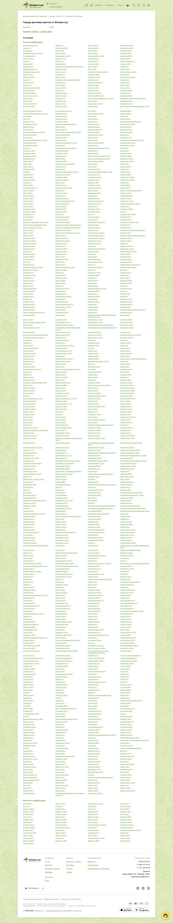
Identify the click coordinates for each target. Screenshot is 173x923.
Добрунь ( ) (28, 204)
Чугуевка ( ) (93, 748)
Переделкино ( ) (29, 506)
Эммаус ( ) (125, 767)
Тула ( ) (58, 698)
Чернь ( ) (125, 743)
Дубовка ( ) (61, 209)
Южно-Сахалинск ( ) (30, 775)
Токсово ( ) (28, 690)
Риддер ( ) (28, 830)
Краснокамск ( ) (127, 327)
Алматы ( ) (125, 806)
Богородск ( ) (29, 106)
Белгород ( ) (60, 90)
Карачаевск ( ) (94, 272)
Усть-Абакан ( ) (61, 711)
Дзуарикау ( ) (28, 198)
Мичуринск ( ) (93, 401)
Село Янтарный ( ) (94, 611)
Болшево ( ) (93, 106)
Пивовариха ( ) (29, 516)
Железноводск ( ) (62, 222)
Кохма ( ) (125, 315)
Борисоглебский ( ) (96, 113)
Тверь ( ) (123, 682)
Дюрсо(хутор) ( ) (29, 212)
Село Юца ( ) (28, 611)
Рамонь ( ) (28, 555)
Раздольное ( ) (94, 553)
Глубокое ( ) (61, 814)
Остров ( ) (60, 492)
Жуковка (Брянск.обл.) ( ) (33, 227)
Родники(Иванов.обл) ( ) (32, 563)
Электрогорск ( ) (127, 764)
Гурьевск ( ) (125, 185)
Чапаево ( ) (125, 732)
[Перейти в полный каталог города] (33, 5)
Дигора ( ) (93, 814)
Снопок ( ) (93, 627)
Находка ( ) (124, 425)
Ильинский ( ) (61, 251)
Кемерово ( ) (92, 278)
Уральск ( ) (59, 838)
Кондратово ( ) (126, 304)
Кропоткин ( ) (28, 340)
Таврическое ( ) (95, 677)
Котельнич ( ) (29, 315)
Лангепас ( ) (126, 353)
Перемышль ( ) (62, 506)
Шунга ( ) (27, 761)
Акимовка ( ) (126, 51)
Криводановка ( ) (95, 337)
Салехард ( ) (92, 582)
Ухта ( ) (26, 716)
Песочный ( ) (28, 511)
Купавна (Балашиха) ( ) (64, 345)
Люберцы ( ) (60, 374)
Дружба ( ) (125, 206)
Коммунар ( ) (126, 302)
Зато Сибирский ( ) (96, 235)
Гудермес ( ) (61, 185)
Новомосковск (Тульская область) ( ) (133, 455)
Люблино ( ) (126, 374)
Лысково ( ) (27, 372)
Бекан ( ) (125, 88)
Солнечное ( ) (29, 635)
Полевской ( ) (126, 524)
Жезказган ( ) (93, 817)
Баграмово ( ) (94, 77)
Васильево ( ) (126, 127)
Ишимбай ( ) (125, 257)
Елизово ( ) (28, 217)
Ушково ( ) (93, 716)
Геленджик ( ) (60, 169)
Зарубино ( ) (28, 235)
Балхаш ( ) (93, 811)
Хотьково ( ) (126, 724)
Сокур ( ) (28, 632)
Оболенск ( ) (94, 477)
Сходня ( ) (92, 674)
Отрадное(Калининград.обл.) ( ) (132, 495)
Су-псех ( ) (125, 669)
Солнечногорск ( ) (94, 632)
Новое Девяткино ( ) (30, 453)
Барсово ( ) (60, 85)
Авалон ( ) (27, 48)
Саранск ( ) (59, 587)
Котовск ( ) (60, 315)
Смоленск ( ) (92, 624)
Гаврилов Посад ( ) (96, 161)
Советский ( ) (60, 630)
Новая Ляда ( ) (29, 443)
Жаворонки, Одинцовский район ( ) (36, 222)
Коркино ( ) (61, 310)
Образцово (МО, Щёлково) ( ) (33, 479)
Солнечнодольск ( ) (128, 632)
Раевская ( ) (27, 553)
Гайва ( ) (92, 164)
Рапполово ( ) (61, 555)
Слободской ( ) (62, 624)
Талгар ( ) (60, 833)
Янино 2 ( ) (27, 788)
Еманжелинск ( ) (62, 217)
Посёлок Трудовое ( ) (127, 532)
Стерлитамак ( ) (127, 663)
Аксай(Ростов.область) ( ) (33, 53)
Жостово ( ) (125, 225)
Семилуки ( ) (61, 614)
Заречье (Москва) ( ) (96, 233)
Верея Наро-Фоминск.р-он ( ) (34, 132)
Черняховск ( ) (29, 745)
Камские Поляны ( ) (128, 267)
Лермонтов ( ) (94, 359)
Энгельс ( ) (28, 769)
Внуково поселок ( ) (30, 145)
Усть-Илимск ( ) (95, 711)
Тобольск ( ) (92, 687)
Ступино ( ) (93, 669)
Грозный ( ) (27, 182)
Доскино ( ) (61, 206)
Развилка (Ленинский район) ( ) (66, 553)
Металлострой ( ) (127, 393)
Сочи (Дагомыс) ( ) (63, 645)
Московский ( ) (126, 406)
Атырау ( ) (92, 809)
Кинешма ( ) (92, 283)
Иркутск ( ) (92, 254)
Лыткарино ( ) (61, 372)
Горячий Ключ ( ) (127, 177)
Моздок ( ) (125, 401)
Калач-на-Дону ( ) (95, 262)
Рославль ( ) (126, 566)
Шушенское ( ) (94, 761)
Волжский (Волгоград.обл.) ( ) (66, 148)
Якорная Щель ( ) (127, 783)
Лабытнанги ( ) (29, 353)
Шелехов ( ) (126, 753)
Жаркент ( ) (60, 817)
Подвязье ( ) (60, 522)
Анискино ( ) (28, 64)
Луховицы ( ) (126, 369)
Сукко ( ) (60, 671)
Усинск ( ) (124, 706)
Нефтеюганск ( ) (29, 433)
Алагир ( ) (60, 53)
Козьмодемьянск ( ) (63, 296)
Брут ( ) (92, 116)
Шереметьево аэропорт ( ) (65, 756)
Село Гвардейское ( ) (127, 600)
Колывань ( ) (126, 299)
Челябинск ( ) (28, 740)
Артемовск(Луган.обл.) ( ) (31, 72)
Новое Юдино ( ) (61, 453)
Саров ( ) (60, 590)
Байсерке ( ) (61, 811)
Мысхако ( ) (60, 417)
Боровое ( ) (126, 113)
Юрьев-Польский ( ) (31, 780)
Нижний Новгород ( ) (30, 435)
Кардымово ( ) (29, 275)
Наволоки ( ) (60, 420)
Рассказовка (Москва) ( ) (97, 555)
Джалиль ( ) (29, 196)
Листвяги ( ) (125, 364)
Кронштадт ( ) (126, 337)
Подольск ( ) (126, 522)
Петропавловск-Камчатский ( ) (99, 514)
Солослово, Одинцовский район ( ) (35, 637)
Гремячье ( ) (94, 180)
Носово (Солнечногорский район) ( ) (100, 474)
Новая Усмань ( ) (62, 443)
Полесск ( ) (28, 527)
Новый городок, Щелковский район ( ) (68, 471)
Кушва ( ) (93, 351)
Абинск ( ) (93, 45)
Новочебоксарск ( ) (128, 466)
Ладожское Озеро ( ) (63, 353)
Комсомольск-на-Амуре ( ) (64, 304)
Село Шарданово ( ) (127, 608)
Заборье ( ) (28, 230)
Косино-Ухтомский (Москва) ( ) (34, 312)
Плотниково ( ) (94, 519)
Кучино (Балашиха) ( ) (63, 351)
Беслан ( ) (27, 101)
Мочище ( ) (93, 409)
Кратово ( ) (60, 337)
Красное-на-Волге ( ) (31, 327)
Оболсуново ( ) (127, 477)
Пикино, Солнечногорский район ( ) (68, 516)
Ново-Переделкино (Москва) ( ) (131, 443)
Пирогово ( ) (125, 516)
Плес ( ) (60, 519)
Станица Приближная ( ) (128, 658)
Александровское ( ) (96, 56)
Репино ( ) (60, 558)
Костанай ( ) (29, 825)
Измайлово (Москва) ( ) (96, 249)
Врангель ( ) (126, 156)
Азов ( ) (59, 51)
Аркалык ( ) (28, 809)
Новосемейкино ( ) (95, 458)
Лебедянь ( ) (29, 356)
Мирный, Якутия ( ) (94, 398)
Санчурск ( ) (29, 587)
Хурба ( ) (60, 727)
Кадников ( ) (126, 259)
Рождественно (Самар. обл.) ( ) (99, 563)
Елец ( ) (91, 214)
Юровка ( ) (125, 777)
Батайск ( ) (125, 85)
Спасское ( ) (126, 651)
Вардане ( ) (28, 127)
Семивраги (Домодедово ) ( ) (33, 614)
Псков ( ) (91, 543)
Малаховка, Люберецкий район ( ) (35, 382)
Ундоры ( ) (125, 703)
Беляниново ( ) (126, 96)
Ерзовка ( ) (125, 217)
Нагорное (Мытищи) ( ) (96, 420)
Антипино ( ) (60, 64)
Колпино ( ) (60, 299)
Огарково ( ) (60, 482)
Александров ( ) (29, 56)
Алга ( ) (92, 806)
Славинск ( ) (94, 622)
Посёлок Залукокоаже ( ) (96, 530)
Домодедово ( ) (95, 204)
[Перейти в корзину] (144, 5)
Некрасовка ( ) (126, 427)
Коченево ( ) (61, 320)
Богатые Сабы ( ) (95, 104)
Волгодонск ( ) (93, 145)
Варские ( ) (60, 127)
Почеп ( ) (28, 535)
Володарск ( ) (29, 151)
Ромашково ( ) (94, 566)
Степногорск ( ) (30, 833)
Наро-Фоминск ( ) (126, 422)
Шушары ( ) (60, 761)
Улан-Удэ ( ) (60, 703)
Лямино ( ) (93, 377)
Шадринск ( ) (94, 751)
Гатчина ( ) (125, 166)
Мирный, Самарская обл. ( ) (66, 398)
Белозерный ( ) (30, 93)
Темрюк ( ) (28, 687)
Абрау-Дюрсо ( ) (127, 45)
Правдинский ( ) (127, 535)
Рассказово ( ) (126, 555)
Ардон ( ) (93, 66)
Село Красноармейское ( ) (129, 603)
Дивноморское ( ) (62, 198)
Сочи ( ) (91, 643)
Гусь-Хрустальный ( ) (30, 188)
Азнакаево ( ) (28, 51)
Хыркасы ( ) (28, 730)
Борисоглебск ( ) (61, 113)
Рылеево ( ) (126, 577)
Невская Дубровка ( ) (63, 427)
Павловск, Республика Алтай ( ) (35, 500)
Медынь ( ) (93, 390)
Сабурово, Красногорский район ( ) (100, 579)
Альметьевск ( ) (93, 59)
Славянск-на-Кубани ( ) (31, 624)
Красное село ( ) (127, 325)
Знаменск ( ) (61, 243)
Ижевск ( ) (92, 246)
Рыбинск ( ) (28, 577)
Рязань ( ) (59, 579)
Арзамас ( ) (124, 66)
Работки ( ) (93, 550)
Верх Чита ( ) (94, 132)
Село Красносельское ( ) (31, 606)
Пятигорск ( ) (60, 550)
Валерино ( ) (94, 124)
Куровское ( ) (61, 348)
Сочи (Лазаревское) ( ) (129, 645)
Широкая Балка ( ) (127, 756)
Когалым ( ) (28, 296)
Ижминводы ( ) (127, 246)
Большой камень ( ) (63, 111)
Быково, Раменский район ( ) (65, 124)
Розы (47, 881)
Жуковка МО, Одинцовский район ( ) (68, 227)
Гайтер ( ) (28, 166)
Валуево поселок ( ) (128, 124)
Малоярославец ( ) (62, 382)
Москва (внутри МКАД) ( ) (96, 406)
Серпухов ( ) (92, 619)
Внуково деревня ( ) (128, 143)
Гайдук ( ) (124, 164)
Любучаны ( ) (61, 377)
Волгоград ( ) (60, 145)
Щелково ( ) (60, 764)
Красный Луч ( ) (95, 335)
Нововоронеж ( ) (127, 447)
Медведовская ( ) (127, 388)
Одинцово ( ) (93, 482)
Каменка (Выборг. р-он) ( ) (130, 265)
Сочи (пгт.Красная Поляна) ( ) (66, 651)
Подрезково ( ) (29, 524)
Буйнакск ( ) (29, 121)
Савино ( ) (125, 579)
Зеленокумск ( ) (95, 241)
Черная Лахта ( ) (30, 743)
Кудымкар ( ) (60, 343)
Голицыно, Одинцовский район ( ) (100, 172)
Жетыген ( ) (126, 817)
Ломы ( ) (125, 367)
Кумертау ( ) (28, 345)
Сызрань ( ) (124, 674)
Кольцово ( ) (29, 302)
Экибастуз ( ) (28, 843)
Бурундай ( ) (28, 814)
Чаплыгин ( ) (60, 735)
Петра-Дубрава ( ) (95, 511)
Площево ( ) (124, 519)
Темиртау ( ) (61, 835)
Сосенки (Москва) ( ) (128, 637)
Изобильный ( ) (127, 249)
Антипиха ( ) (94, 64)
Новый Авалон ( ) (94, 469)
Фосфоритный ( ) (95, 719)
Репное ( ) (93, 558)
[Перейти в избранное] (139, 5)
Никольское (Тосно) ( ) (97, 438)
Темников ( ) (126, 685)
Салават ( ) (59, 582)
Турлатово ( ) (93, 698)
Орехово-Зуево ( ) (95, 490)
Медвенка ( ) (29, 390)
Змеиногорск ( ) (30, 243)
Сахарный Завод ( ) (128, 590)
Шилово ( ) (93, 756)
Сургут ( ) (124, 671)
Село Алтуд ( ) (60, 600)
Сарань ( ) (60, 830)
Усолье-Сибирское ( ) (127, 708)
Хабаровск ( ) (93, 722)
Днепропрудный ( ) (96, 201)
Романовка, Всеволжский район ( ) (35, 566)
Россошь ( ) (28, 569)
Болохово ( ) (61, 106)
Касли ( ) (124, 275)
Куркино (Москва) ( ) (31, 348)
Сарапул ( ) (92, 587)
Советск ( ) (125, 627)
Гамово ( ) (60, 166)
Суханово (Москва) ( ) (64, 674)
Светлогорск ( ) (95, 592)
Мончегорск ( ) (29, 406)
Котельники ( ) (126, 312)
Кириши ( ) (93, 286)
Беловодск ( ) (126, 90)
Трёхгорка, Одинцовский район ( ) (100, 695)
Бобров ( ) (60, 104)
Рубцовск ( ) (125, 571)
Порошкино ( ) (60, 530)
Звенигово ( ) (29, 238)
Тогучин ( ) (125, 687)
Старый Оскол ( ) (94, 663)
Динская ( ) (125, 198)
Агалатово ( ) (93, 48)
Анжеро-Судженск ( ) (127, 61)
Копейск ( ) (93, 307)
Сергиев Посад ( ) (126, 614)
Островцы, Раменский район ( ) (131, 492)
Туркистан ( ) (28, 838)
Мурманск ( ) (92, 412)
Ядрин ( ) (28, 783)
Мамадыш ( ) (126, 382)
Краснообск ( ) (29, 332)
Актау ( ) (26, 806)
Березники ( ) (60, 98)
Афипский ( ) (94, 74)
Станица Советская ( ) (31, 661)
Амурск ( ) (125, 59)
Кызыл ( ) (125, 351)
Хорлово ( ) (93, 724)
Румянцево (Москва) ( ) (64, 574)
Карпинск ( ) (60, 275)
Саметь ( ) (92, 584)
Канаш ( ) (91, 270)
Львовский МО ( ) (95, 372)
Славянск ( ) (126, 622)
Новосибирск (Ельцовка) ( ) (98, 461)
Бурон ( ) (93, 121)
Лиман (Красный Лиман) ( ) (98, 361)
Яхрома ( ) (93, 791)
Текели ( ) (28, 835)
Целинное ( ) (94, 730)
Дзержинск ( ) (93, 196)
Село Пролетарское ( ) (63, 606)
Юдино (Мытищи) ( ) (95, 772)
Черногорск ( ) (94, 743)
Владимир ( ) (93, 140)
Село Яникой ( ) (61, 611)
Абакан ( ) (59, 45)
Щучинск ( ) (125, 841)
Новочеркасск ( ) (29, 469)
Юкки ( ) (91, 775)
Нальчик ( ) (93, 422)
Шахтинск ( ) (61, 841)
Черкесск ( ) (93, 740)
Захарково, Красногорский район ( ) (132, 235)
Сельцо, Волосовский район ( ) (132, 611)
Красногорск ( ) (126, 322)
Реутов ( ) (125, 558)
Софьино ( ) (61, 643)
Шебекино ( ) (94, 753)
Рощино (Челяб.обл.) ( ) (32, 571)
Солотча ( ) (61, 637)
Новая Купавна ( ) (127, 438)
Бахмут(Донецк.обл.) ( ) (32, 88)
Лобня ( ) (59, 367)
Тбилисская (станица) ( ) (97, 682)
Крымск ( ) (92, 340)
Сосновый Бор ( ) (127, 640)
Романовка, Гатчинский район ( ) (67, 566)
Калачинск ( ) (126, 262)
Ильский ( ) (93, 251)
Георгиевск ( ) (94, 169)
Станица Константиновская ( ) (33, 658)
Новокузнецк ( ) (28, 455)
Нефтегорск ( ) (94, 430)
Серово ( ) (60, 619)
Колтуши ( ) (93, 299)
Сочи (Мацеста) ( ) (62, 648)
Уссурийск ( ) (28, 711)
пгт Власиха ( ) (29, 793)
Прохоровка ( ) (62, 543)
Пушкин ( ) (60, 545)
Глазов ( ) (27, 172)
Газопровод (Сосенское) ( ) (65, 164)
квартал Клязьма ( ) (128, 791)
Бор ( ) (92, 111)
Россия (51, 27)
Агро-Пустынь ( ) (127, 48)
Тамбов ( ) (124, 679)
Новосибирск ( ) (28, 461)
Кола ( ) (124, 296)
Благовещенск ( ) (126, 101)
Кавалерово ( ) (94, 259)
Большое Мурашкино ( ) (32, 111)
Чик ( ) (92, 745)
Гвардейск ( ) (29, 169)
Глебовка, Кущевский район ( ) (67, 172)
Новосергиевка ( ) (126, 458)
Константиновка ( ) (63, 307)
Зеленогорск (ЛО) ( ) (96, 238)
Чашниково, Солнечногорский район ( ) (102, 735)
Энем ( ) (60, 769)
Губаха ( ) (124, 182)
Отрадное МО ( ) (94, 495)
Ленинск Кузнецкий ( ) (64, 359)
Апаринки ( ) (28, 66)
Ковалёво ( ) (92, 294)
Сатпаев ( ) (93, 830)
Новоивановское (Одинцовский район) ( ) (102, 453)
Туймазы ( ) (27, 698)
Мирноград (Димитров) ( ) (33, 398)
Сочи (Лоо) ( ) (29, 648)
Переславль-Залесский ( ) (130, 506)
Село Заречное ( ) (61, 603)
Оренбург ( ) (60, 490)
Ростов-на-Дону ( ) (94, 569)
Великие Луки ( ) (61, 129)
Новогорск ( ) (61, 450)
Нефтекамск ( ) (125, 430)
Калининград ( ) (28, 265)
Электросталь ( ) (29, 767)
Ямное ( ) (93, 785)
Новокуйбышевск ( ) (63, 455)
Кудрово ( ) (27, 343)
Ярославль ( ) (28, 791)
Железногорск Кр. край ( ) (96, 222)
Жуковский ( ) (94, 227)
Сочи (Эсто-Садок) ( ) (31, 651)
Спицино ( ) (28, 655)
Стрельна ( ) (93, 666)
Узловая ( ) (27, 703)
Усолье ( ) (92, 708)
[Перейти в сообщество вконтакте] (138, 888)
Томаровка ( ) (94, 690)
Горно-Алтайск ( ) (94, 174)
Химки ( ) (59, 724)
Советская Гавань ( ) (30, 630)
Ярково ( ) (93, 788)
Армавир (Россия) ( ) (30, 69)
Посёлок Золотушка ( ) (128, 530)
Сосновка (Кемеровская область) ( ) (68, 640)
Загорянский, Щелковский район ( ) (132, 230)
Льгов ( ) (125, 372)
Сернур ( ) (125, 616)
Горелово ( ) (28, 174)
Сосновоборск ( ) (95, 640)
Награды (48, 872)
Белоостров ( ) (61, 93)
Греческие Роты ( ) (127, 180)
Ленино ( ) (125, 356)
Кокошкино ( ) (94, 296)
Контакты (49, 865)
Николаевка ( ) (29, 438)
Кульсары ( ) (61, 825)
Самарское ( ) (61, 584)
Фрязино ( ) (28, 722)
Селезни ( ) (28, 600)
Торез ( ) (91, 692)
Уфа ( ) (123, 714)
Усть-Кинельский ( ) (31, 714)
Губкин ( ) (28, 185)
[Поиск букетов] (134, 5)
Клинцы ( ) (28, 294)
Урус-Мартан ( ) (61, 706)
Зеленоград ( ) (126, 238)
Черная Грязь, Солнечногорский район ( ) (134, 740)
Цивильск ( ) (126, 730)
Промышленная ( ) (96, 540)
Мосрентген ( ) (61, 409)
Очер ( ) (92, 498)
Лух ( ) (92, 369)
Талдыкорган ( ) (93, 833)
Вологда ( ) (124, 148)
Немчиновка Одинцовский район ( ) (35, 430)
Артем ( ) (125, 69)
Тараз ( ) (124, 833)
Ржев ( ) (123, 561)
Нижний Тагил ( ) (94, 435)
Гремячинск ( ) (62, 180)
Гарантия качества (52, 869)
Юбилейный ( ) (94, 769)
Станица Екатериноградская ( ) (130, 655)
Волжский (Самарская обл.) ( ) (99, 148)
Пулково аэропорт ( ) (128, 543)
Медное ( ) (60, 390)
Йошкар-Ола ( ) (28, 259)
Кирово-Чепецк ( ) (30, 288)
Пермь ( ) (26, 508)
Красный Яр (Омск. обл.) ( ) (130, 335)
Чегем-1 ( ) (59, 738)
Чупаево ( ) (60, 751)
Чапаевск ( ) (29, 735)
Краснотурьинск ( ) (94, 332)
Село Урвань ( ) (93, 606)
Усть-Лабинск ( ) (95, 714)
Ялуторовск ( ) (62, 785)
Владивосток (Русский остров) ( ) (35, 140)
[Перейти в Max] (148, 888)
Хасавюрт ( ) (29, 724)
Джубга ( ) (60, 196)
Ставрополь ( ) (93, 655)
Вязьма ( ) (28, 161)
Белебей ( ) (93, 90)
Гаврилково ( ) (61, 161)
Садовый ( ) (28, 582)
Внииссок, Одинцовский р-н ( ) (66, 143)
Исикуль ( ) (125, 254)
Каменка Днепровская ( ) (65, 267)
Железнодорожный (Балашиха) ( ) (35, 225)
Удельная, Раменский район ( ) (131, 700)
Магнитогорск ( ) (29, 380)
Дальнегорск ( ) (95, 188)
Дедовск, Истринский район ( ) (131, 190)
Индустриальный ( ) (128, 251)
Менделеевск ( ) (62, 393)
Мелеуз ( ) (28, 393)
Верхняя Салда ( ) (95, 135)
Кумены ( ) (125, 343)
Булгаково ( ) (61, 121)
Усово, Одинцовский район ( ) (66, 708)
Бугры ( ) (26, 119)
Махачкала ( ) (60, 388)
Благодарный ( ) (30, 104)
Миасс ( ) (26, 396)
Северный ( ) (126, 595)
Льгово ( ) (27, 374)
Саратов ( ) (124, 587)
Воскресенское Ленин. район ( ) (99, 156)
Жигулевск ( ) (93, 225)
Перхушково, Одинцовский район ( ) (100, 508)
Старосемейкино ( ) (31, 663)
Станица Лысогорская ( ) (96, 658)
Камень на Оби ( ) (95, 267)
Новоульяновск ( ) (63, 466)
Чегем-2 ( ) (92, 738)
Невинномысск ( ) (30, 427)
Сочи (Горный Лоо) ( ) (32, 645)
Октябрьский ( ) (30, 484)
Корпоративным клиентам (98, 869)
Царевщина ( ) (62, 730)
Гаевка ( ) (27, 164)
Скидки (69, 872)
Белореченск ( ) (95, 93)
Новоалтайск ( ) (62, 447)
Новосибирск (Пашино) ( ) (32, 463)
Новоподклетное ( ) (31, 458)
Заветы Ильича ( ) (63, 230)
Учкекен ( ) (60, 716)
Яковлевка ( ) (94, 783)
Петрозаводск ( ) (61, 514)
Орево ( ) (125, 487)
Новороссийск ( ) (61, 458)
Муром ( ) (59, 414)
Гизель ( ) (124, 169)
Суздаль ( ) (28, 671)
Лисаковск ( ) (29, 827)
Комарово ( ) (94, 302)
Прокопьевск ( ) (62, 540)
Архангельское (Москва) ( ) (98, 72)
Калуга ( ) (91, 265)
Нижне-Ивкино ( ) (62, 433)
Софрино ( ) (29, 643)
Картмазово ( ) (94, 275)
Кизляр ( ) (60, 280)
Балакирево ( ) (93, 80)
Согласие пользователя (71, 899)
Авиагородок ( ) (61, 48)
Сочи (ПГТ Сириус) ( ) (97, 648)
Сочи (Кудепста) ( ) (96, 645)
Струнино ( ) (60, 669)
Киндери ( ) (28, 283)
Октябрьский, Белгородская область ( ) (102, 484)
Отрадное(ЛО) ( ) (30, 498)
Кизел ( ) (125, 278)
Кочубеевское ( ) (95, 320)
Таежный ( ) (28, 679)
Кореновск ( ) (29, 310)
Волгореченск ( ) (127, 145)
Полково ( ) (61, 527)
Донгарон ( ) (28, 206)
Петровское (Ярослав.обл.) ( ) (34, 514)
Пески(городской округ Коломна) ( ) (133, 508)
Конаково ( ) (92, 304)
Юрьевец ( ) (61, 780)
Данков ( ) (125, 188)
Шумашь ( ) (93, 759)
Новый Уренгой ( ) (30, 471)
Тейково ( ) (28, 685)
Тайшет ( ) (59, 679)
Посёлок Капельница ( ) (31, 532)
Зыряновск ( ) (61, 819)
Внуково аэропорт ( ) (96, 143)
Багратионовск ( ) (127, 77)
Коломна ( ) (27, 299)
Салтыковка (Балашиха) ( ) (130, 582)
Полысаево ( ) (94, 527)
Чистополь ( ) (126, 745)
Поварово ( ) (29, 522)
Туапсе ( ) (124, 695)
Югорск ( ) (28, 772)
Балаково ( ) (125, 80)
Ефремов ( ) (126, 219)
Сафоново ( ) (94, 590)
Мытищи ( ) (93, 417)
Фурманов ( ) (61, 722)
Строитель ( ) (29, 669)
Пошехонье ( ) (62, 535)
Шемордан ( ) (29, 756)
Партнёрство (93, 865)
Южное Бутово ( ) (62, 775)
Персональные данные (32, 899)
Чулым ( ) (28, 751)
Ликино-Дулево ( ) (63, 361)
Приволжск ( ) (29, 537)
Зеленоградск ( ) (29, 241)
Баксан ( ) (27, 80)
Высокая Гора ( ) (127, 159)
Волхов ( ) (93, 151)
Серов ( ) (28, 619)
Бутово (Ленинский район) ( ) (130, 121)
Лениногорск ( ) (28, 359)
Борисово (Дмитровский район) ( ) (35, 113)
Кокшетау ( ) (126, 822)
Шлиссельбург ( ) (30, 759)
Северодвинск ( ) (29, 598)
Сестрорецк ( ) (29, 622)
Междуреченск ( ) (127, 390)
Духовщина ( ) (126, 209)
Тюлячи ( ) (28, 700)
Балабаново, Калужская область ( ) (67, 80)
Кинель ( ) (60, 283)
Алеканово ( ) (126, 53)
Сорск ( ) (93, 637)
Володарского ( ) (62, 151)
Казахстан (26, 27)
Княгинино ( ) (61, 294)
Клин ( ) (123, 291)
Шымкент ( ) (94, 841)
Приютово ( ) (29, 540)
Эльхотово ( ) (94, 767)
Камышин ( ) (61, 270)
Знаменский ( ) (94, 243)
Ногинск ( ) (93, 471)
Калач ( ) (60, 262)
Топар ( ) (125, 835)
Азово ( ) (93, 51)
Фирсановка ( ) (126, 716)
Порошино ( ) (29, 530)
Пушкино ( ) (93, 545)
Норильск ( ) (125, 471)
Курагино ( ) (94, 345)
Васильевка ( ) (94, 127)
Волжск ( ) (27, 148)
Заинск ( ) (28, 233)
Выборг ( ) (60, 159)
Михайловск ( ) (61, 401)
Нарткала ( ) (27, 425)
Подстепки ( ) (61, 524)
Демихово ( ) (61, 193)
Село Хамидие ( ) (29, 608)
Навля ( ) (28, 420)
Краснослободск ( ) (62, 332)
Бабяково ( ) (29, 77)
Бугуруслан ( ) (93, 119)
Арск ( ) (92, 69)
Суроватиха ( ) (29, 674)
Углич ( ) (92, 700)
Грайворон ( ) (29, 180)
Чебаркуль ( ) (126, 735)
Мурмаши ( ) (126, 412)
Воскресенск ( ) (61, 156)
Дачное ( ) (60, 190)
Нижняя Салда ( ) (127, 435)
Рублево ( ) (93, 571)
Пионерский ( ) (94, 516)
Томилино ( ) (125, 690)
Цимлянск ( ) (29, 732)
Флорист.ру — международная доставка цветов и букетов (57, 911)
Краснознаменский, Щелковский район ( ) (102, 327)
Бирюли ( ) (93, 101)
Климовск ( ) (94, 291)
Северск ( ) (60, 598)
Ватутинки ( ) (28, 129)
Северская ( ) (94, 598)
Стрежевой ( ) (61, 666)
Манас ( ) (28, 385)
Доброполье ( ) (127, 201)
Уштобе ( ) (125, 838)
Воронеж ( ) (124, 151)
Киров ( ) (123, 286)
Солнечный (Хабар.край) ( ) (98, 635)
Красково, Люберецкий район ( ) (34, 322)
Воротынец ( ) (29, 153)
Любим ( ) (93, 374)
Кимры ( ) (93, 280)
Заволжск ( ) (93, 230)
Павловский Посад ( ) (64, 500)
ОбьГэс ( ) (125, 479)
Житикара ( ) (28, 819)
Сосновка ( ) (29, 640)
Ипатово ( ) (61, 254)
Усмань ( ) (28, 708)
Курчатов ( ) (29, 351)
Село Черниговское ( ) (63, 608)
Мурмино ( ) (29, 414)
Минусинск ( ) (126, 396)
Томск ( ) (26, 692)
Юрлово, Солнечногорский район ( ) (100, 777)
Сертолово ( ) (126, 619)
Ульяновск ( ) (93, 703)
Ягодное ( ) (125, 780)
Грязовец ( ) (94, 182)
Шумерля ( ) (126, 759)
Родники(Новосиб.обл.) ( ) (65, 563)
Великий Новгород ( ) (95, 129)
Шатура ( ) (28, 753)
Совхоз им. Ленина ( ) (96, 630)
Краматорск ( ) (126, 320)
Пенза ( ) (91, 503)
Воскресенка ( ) (30, 156)
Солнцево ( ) (125, 635)
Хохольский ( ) (29, 727)
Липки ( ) (28, 364)
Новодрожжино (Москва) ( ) (130, 450)
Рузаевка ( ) (29, 574)
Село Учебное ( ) (126, 606)
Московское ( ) (29, 409)
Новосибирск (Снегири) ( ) (65, 463)
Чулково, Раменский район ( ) (131, 748)
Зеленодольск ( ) (62, 241)
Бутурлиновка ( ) (30, 124)
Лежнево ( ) (93, 356)
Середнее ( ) (60, 616)
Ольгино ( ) (28, 487)
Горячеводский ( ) (95, 177)
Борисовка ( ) (126, 111)
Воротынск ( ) (61, 153)
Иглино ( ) (60, 246)
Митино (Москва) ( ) (128, 398)
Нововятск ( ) (28, 450)
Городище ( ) (28, 177)
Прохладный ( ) (30, 543)
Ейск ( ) (123, 212)
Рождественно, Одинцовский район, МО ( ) (135, 563)
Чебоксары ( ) (28, 738)
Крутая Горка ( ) (62, 340)
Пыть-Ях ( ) (28, 550)
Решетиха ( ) (28, 561)
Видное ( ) (28, 137)
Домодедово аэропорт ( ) (130, 204)
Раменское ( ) (126, 553)
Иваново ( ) (124, 243)
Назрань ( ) (61, 422)
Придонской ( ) (62, 537)
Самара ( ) (27, 584)
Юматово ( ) (126, 775)
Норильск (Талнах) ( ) (64, 474)
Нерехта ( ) (61, 430)
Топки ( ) (60, 692)
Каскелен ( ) (61, 822)
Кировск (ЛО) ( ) (62, 288)
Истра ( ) (93, 257)
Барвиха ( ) (125, 82)
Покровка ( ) (94, 524)
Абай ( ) (27, 804)
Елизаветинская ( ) (128, 214)
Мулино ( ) (28, 412)
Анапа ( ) (26, 61)
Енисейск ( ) (94, 217)
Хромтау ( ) (28, 841)
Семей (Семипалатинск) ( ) (130, 830)
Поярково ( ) (93, 535)
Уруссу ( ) (93, 706)
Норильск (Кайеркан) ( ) (32, 474)
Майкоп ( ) (60, 380)
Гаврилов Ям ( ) (127, 161)
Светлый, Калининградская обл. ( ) (36, 595)
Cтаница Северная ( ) (30, 45)
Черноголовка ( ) (62, 743)
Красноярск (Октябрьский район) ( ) (35, 335)
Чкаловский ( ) (62, 748)
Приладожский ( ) (95, 537)
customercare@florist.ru (140, 877)
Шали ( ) (123, 751)
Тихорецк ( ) (61, 687)
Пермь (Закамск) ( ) (63, 508)
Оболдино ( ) (61, 477)
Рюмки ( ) (27, 579)
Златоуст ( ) (126, 241)
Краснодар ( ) (28, 325)
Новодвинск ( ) (94, 450)
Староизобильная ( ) (128, 661)
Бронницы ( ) (61, 116)
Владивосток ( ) (126, 137)
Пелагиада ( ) (61, 503)
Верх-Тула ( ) (126, 132)
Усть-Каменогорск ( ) (96, 838)
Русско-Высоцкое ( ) (96, 574)
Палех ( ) (93, 500)
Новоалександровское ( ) (33, 447)
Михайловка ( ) (30, 401)
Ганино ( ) (92, 166)
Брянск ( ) (124, 116)
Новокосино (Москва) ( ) (129, 453)
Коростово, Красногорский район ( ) (132, 310)
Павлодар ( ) (92, 827)
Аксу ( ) (124, 804)
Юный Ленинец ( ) (30, 777)
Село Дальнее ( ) (29, 603)
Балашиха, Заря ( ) (95, 82)
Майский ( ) (92, 380)
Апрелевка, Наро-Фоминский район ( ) (69, 66)
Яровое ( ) (125, 788)
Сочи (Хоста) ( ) (127, 648)
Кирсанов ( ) (126, 288)
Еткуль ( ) (93, 219)
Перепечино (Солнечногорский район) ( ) (102, 506)
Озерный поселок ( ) (127, 482)
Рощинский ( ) (61, 571)
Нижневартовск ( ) (94, 433)
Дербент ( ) (126, 193)
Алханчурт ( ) (61, 59)
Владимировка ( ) (30, 143)
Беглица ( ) (61, 88)
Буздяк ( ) (125, 119)
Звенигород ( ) (62, 238)
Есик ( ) (124, 814)
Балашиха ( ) (61, 82)
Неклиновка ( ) (94, 427)
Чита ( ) (26, 748)
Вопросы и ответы (73, 862)
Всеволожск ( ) (29, 159)
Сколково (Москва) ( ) (63, 622)
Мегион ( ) (93, 388)
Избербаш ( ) (29, 249)
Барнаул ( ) (27, 85)
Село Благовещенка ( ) (96, 600)
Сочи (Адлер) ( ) (127, 643)
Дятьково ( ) (61, 212)
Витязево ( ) (61, 137)
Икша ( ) (27, 251)
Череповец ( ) (60, 740)
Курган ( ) (124, 345)
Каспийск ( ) (28, 278)
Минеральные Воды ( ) (97, 396)
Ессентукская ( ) (62, 219)
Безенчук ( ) (94, 88)
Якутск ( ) (26, 785)
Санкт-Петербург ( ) (127, 584)
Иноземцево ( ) (29, 254)
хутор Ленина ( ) (95, 793)
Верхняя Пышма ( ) (63, 135)
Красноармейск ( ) (63, 322)
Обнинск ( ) (27, 477)
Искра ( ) (60, 257)
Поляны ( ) (125, 527)
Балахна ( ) (28, 82)
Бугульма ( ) (61, 119)
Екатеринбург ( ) (29, 214)
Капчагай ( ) (126, 819)
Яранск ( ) (60, 788)
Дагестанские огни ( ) (64, 188)
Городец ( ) (125, 174)
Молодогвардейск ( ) (63, 404)
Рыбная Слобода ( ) (63, 577)
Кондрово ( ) (29, 307)
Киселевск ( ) (29, 291)
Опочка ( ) (92, 487)
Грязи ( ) (60, 182)
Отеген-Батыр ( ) (62, 827)
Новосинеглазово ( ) (96, 463)
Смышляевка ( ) (29, 627)
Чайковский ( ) (60, 732)
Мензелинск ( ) (94, 393)
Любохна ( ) (29, 377)
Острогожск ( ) (29, 495)
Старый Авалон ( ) (62, 663)
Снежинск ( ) (60, 627)
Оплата (69, 869)
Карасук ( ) (59, 272)
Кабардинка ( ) (62, 259)
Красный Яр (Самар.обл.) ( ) (34, 337)
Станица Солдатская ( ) (63, 661)
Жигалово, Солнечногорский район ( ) (68, 225)
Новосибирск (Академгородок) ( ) (67, 461)
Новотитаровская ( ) (128, 463)
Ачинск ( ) (125, 74)
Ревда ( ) (28, 558)
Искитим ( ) (28, 257)
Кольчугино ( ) (61, 302)
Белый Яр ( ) (61, 96)
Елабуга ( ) (59, 214)
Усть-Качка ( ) (126, 711)
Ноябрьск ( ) (126, 474)
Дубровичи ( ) (94, 209)
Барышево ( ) (93, 85)
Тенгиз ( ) (93, 835)
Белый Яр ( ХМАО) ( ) (96, 96)
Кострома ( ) (92, 312)
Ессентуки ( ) (28, 219)
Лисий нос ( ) (61, 364)
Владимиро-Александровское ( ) (132, 140)
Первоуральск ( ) (126, 503)
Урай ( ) (27, 706)
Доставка (70, 865)
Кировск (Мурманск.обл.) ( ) (97, 288)
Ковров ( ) (125, 294)
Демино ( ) (28, 193)
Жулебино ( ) (126, 227)
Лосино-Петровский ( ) (32, 369)
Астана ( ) (60, 809)
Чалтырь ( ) (93, 732)
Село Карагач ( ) (94, 603)
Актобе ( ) (59, 806)
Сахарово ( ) (28, 592)
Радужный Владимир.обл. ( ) (130, 550)
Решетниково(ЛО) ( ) (63, 561)
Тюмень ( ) (59, 700)
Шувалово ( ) (61, 759)
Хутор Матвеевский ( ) (95, 727)
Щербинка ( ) (93, 764)
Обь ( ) (91, 479)
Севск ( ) (125, 598)
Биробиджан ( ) (61, 101)
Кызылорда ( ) (126, 825)
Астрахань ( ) (60, 74)
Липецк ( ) (124, 361)
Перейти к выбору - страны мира (37, 32)
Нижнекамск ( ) (125, 433)
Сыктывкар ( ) (28, 677)
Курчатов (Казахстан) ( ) (97, 825)
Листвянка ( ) (29, 367)
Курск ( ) (91, 348)
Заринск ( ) (125, 233)
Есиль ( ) (27, 817)
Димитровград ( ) (94, 198)
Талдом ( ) (93, 679)
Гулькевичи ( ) (94, 185)
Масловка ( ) (29, 388)
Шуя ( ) (124, 761)
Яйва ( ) (60, 783)
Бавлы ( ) (60, 77)
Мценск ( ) (125, 414)
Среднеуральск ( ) (63, 655)
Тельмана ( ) (93, 685)
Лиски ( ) (91, 364)
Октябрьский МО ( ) (63, 484)
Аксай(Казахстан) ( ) (95, 804)
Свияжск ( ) (60, 595)
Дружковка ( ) (29, 209)
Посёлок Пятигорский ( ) (96, 532)
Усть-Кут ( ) (60, 714)
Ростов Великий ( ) (62, 569)
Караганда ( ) (28, 822)
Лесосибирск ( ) (28, 361)
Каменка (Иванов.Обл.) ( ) (33, 267)
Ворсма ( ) (93, 153)
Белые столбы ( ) (30, 96)
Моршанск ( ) (61, 406)
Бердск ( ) (28, 98)
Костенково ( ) (61, 312)
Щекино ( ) (28, 764)
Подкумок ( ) (93, 522)
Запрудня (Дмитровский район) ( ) (68, 233)
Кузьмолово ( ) (94, 343)
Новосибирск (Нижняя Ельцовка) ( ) (133, 461)
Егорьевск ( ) (94, 212)
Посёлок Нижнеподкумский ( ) (65, 532)
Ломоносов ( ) (94, 367)
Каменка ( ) (93, 819)
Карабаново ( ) (28, 272)
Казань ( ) (27, 262)
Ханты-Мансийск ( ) (127, 722)
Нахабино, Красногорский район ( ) (101, 425)
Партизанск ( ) (29, 503)
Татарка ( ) (60, 682)
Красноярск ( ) (125, 332)
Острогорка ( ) (61, 495)
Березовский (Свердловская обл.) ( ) (133, 98)
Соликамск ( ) (61, 632)
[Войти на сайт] (149, 5)
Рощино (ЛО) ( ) (127, 569)
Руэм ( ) (124, 574)
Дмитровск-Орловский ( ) (65, 201)
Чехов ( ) (60, 745)
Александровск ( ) (63, 56)
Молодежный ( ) (29, 404)
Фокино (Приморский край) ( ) (66, 719)
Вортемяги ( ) (126, 153)
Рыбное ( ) (93, 577)
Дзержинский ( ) (126, 196)
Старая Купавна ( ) (96, 661)
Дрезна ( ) (93, 206)
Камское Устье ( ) (30, 270)
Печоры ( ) (124, 514)
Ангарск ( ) (59, 61)
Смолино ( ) (126, 624)
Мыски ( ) (28, 417)
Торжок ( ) (125, 692)
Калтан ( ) (60, 265)
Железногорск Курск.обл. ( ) (129, 222)
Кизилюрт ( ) (29, 280)
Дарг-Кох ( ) (28, 190)
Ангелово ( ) (93, 61)
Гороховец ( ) (61, 177)
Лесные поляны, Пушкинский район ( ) (133, 359)
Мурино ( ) (59, 412)
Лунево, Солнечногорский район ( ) (67, 369)
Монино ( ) (125, 404)
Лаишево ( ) (93, 353)
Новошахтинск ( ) (62, 469)
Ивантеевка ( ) (29, 246)
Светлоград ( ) (127, 592)
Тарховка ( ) (28, 682)
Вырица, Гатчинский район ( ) (99, 159)
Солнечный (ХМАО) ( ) (63, 635)
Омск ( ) (58, 487)
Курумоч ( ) (125, 348)
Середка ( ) (27, 616)
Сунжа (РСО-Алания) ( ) (97, 671)
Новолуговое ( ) (94, 455)
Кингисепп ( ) (126, 280)
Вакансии (92, 862)
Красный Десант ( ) (62, 335)
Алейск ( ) (93, 53)
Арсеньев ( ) (61, 69)
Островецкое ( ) (94, 492)
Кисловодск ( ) (60, 291)
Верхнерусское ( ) (30, 135)
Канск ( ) (123, 270)
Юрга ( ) (60, 777)
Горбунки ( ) (125, 172)
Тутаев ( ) (125, 698)
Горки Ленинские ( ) (63, 174)
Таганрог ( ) (124, 677)
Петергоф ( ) (60, 511)
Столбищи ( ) (28, 666)
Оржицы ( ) (125, 490)
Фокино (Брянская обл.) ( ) (33, 719)
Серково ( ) (93, 616)
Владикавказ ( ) (61, 140)
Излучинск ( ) (61, 249)
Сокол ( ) (125, 630)
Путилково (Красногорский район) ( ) (36, 545)
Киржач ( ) (28, 286)
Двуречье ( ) (93, 190)
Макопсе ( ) (126, 380)
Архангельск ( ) (60, 72)
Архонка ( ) (28, 74)
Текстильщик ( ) (61, 685)
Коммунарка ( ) (29, 304)
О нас (47, 862)
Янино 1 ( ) (124, 785)
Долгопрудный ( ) (62, 204)
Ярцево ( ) (60, 791)
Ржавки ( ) (92, 561)
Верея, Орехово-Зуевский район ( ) (68, 132)
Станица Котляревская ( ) (64, 658)
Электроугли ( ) (62, 767)
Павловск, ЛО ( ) (127, 498)
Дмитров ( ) (28, 201)
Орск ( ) (27, 492)
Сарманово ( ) (29, 590)
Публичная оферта (52, 899)
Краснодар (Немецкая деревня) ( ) (100, 325)
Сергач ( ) (93, 614)
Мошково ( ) (126, 409)
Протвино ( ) (126, 540)
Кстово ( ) (124, 340)
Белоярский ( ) (125, 93)
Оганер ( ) (28, 482)
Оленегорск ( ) (126, 484)
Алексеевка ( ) (126, 56)
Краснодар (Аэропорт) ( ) (64, 325)
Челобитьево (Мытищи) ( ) (130, 738)
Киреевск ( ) (126, 283)
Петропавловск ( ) (126, 827)
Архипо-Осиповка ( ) (128, 72)
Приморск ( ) (126, 537)
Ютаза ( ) (93, 780)
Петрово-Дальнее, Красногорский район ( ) (135, 511)
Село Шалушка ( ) (94, 608)
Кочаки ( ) (28, 320)
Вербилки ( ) (126, 129)
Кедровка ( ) (61, 278)
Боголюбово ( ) (126, 104)
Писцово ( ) (28, 519)
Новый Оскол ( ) (127, 469)
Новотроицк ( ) (29, 466)
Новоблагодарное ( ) (96, 447)
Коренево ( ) (125, 307)
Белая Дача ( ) (29, 90)
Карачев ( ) (125, 272)
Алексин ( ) (28, 59)
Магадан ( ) (124, 377)
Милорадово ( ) (61, 396)
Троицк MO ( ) (61, 695)
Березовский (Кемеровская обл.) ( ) (101, 98)
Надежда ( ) (125, 420)
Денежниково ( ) (94, 193)
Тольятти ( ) (59, 690)
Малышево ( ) (94, 382)
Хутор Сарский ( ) (126, 727)
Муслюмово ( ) (94, 414)
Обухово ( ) (61, 479)
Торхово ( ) (28, 695)
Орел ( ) (26, 490)
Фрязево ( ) (126, 719)
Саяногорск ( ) (61, 592)
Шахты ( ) (60, 753)
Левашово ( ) (60, 356)
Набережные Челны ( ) (128, 417)
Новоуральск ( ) (94, 466)
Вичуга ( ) (93, 137)
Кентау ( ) (93, 822)
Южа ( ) (124, 772)
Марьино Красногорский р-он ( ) (99, 385)
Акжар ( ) (60, 804)
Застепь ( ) (60, 235)
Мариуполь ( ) (61, 385)
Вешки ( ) (124, 135)
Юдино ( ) (60, 772)
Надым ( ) (28, 422)
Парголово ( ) (126, 500)
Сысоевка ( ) (61, 677)
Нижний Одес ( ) (62, 435)
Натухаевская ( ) (62, 425)
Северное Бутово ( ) (95, 595)
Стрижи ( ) (125, 666)
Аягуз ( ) (125, 809)
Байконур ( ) (29, 811)
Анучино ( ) (126, 64)
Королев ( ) (93, 310)
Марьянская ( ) (127, 385)
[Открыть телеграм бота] (143, 888)
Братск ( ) (27, 116)
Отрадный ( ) (61, 498)
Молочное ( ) (93, 404)
